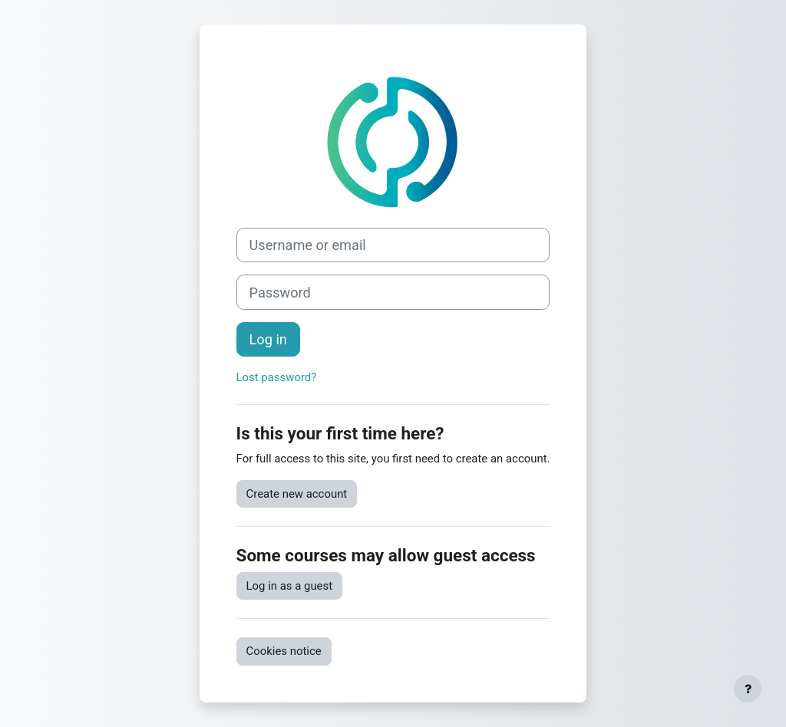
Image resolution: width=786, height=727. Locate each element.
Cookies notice (284, 651)
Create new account (297, 494)
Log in (268, 339)
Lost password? (276, 377)
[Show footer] (747, 688)
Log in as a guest (289, 586)
